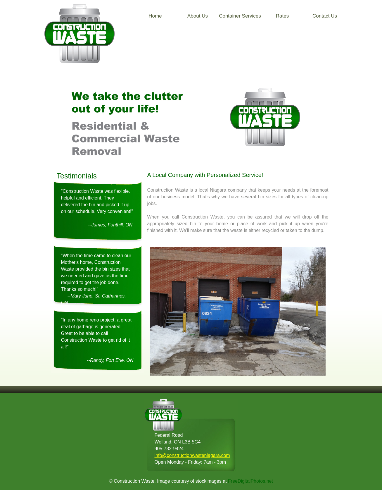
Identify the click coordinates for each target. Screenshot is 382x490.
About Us (197, 16)
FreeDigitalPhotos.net (250, 481)
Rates (282, 16)
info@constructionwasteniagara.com (192, 455)
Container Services (240, 16)
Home (155, 16)
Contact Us (324, 16)
